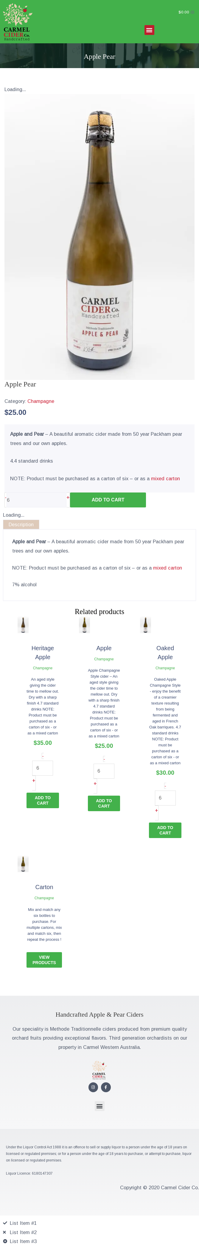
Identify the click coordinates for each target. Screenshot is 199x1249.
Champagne (40, 401)
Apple (103, 648)
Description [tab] (21, 524)
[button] (149, 30)
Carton (44, 887)
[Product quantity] (36, 499)
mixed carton (165, 478)
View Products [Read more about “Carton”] (44, 960)
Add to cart (108, 499)
